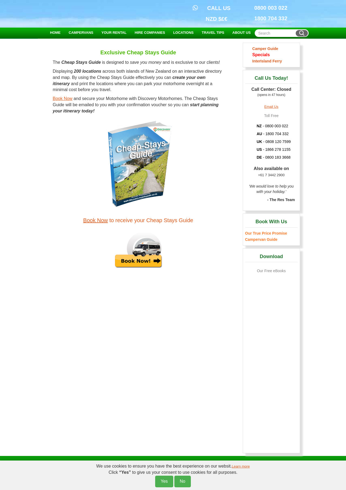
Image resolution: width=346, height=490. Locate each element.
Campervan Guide (261, 239)
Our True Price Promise (266, 233)
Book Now (62, 98)
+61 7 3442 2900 (271, 175)
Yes (164, 481)
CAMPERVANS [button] (81, 33)
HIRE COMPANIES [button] (150, 33)
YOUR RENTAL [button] (114, 33)
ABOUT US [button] (241, 33)
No (182, 481)
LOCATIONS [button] (183, 33)
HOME (55, 33)
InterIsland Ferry (266, 61)
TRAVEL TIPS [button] (213, 33)
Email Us (271, 107)
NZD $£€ (216, 19)
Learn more (240, 466)
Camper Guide (264, 48)
